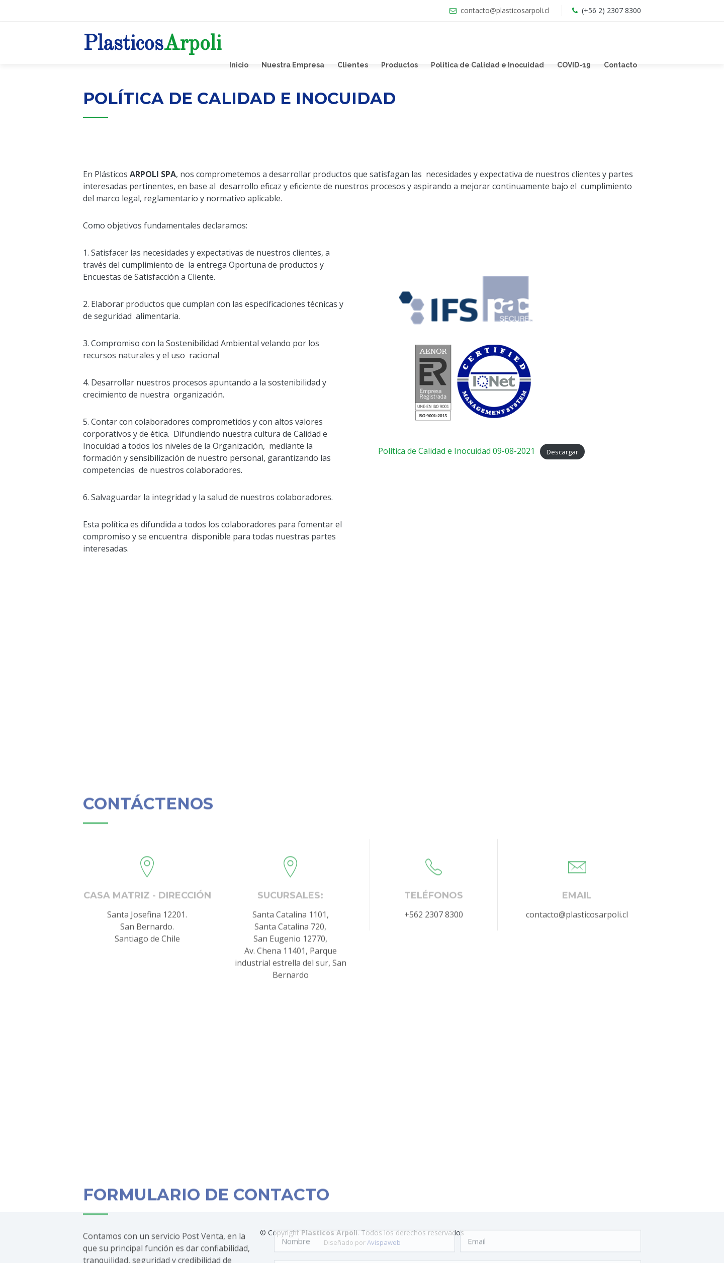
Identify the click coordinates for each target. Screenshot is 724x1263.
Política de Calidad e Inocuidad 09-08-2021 (456, 450)
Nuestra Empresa (292, 65)
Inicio (238, 65)
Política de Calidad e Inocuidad (487, 65)
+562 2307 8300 (433, 1065)
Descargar (562, 451)
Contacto (620, 65)
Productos (399, 65)
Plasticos (152, 44)
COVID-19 (574, 65)
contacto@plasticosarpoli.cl (505, 10)
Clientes (352, 65)
